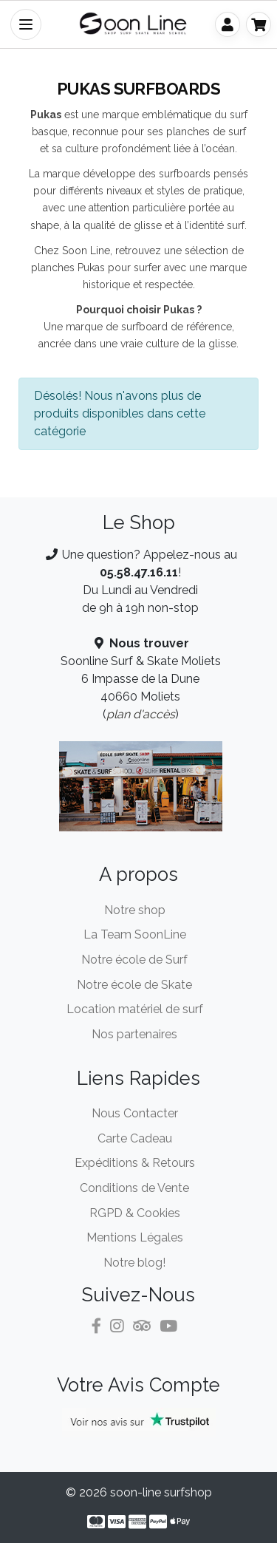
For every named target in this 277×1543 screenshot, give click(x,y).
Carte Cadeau (135, 1138)
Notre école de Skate (134, 985)
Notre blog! (134, 1263)
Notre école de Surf (134, 960)
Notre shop (134, 910)
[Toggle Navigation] (25, 24)
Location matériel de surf (134, 1009)
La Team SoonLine (134, 934)
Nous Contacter (135, 1113)
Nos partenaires (134, 1034)
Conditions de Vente (134, 1188)
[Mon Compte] (227, 24)
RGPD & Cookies (134, 1213)
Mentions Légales (134, 1237)
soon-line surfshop (161, 1492)
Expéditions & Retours (135, 1163)
